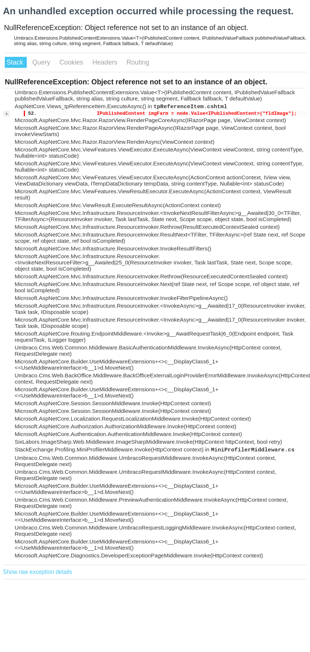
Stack (16, 62)
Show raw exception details (37, 572)
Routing (137, 62)
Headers (105, 62)
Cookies (72, 62)
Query (42, 62)
